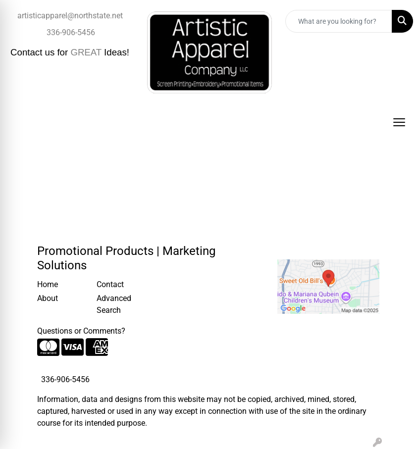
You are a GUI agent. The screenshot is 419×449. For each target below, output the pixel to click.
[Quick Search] (338, 21)
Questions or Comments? (81, 331)
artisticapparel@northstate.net (70, 15)
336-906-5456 (71, 32)
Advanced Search (114, 304)
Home (47, 284)
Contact (110, 284)
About (47, 298)
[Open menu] (399, 122)
